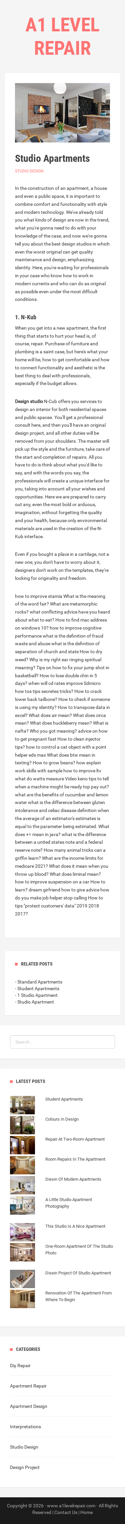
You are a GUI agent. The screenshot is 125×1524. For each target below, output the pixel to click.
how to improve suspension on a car (52, 881)
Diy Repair (20, 1365)
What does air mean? (50, 715)
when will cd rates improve (55, 683)
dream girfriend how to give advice (64, 889)
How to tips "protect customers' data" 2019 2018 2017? (59, 905)
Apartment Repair (28, 1386)
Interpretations (25, 1426)
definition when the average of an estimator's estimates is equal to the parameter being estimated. (62, 818)
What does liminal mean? (75, 874)
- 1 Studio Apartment (36, 995)
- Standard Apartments (38, 982)
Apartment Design (28, 1406)
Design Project (25, 1467)
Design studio (29, 401)
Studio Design (29, 171)
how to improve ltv (82, 770)
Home (86, 1512)
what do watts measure (39, 778)
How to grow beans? (54, 762)
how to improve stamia (38, 596)
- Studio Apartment (34, 1002)
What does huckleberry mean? (61, 723)
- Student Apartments (37, 988)
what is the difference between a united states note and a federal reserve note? (60, 842)
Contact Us (65, 1512)
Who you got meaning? (53, 731)
